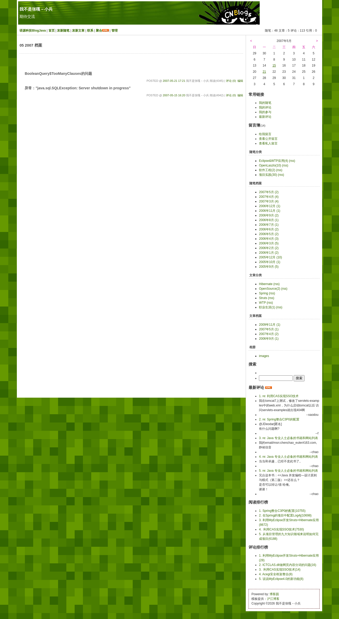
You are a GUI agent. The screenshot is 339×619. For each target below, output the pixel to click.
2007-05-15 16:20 (174, 95)
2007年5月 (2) (268, 192)
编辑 (240, 80)
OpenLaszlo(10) (270, 165)
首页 (51, 30)
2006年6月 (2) (268, 229)
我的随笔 (265, 103)
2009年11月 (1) (269, 324)
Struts (263, 298)
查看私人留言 (268, 143)
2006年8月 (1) (268, 220)
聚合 (99, 30)
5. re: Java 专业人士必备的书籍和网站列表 (288, 470)
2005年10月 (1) (269, 262)
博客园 (274, 594)
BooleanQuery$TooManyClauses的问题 (58, 73)
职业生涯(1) (267, 307)
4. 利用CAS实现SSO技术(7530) (281, 529)
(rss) (292, 161)
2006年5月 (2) (268, 234)
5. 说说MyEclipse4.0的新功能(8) (281, 579)
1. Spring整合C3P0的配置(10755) (282, 511)
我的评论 (265, 107)
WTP (262, 302)
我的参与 (265, 112)
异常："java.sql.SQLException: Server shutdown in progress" (77, 88)
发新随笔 (63, 30)
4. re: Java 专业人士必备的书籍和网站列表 (288, 456)
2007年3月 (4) (268, 201)
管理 (114, 30)
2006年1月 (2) (268, 252)
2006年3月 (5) (268, 243)
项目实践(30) (268, 175)
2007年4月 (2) (268, 334)
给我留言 (265, 134)
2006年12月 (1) (269, 206)
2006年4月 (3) (268, 239)
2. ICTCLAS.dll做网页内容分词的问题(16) (287, 565)
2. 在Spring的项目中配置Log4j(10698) (285, 515)
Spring (263, 293)
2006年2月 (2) (268, 248)
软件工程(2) (267, 170)
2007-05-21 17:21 (174, 80)
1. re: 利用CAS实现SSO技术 (279, 396)
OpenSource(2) (269, 288)
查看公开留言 (268, 139)
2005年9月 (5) (268, 266)
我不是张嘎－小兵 (36, 9)
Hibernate (265, 284)
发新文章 (78, 30)
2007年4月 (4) (268, 197)
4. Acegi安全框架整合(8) (275, 574)
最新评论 (265, 117)
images (264, 356)
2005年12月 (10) (270, 257)
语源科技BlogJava (32, 30)
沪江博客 (273, 599)
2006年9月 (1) (268, 338)
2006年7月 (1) (268, 225)
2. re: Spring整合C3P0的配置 (279, 419)
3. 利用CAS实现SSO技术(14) (279, 569)
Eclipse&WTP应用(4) (273, 161)
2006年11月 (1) (269, 211)
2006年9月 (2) (268, 215)
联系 (90, 30)
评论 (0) (231, 80)
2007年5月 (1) (268, 329)
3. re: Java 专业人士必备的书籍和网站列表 (288, 438)
